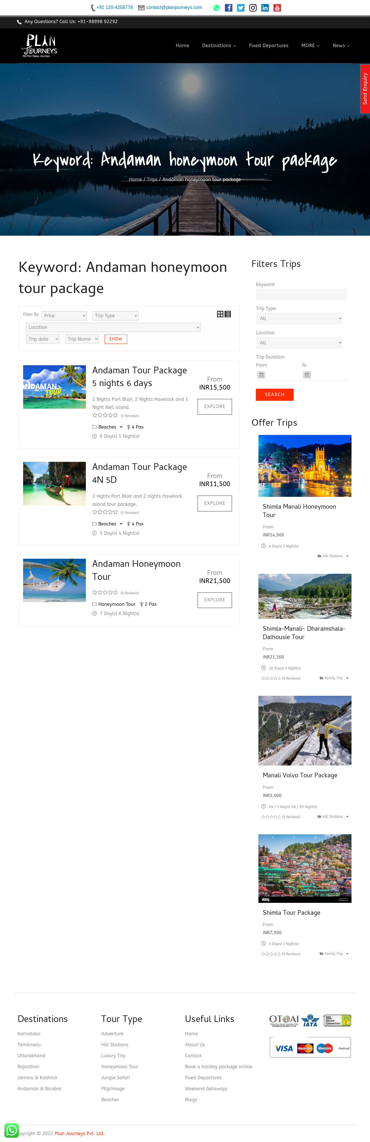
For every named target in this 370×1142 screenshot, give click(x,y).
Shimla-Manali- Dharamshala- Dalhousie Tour (304, 633)
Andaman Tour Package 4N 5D (139, 475)
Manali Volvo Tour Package (300, 776)
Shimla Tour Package (291, 913)
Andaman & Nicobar (40, 1088)
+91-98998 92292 (97, 21)
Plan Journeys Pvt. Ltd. (80, 1133)
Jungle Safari (115, 1077)
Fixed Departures (268, 45)
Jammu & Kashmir (38, 1077)
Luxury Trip (113, 1055)
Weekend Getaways (206, 1088)
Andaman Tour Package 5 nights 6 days (139, 378)
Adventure (112, 1033)
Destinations (219, 45)
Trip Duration (270, 357)
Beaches (108, 427)
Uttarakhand (31, 1055)
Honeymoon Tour (117, 604)
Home (182, 45)
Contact (193, 1055)
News (341, 45)
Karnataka (29, 1033)
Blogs (191, 1099)
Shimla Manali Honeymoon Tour (299, 511)
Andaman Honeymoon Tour (136, 572)
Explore (214, 406)
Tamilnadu (29, 1044)
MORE (310, 45)
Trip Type (265, 308)
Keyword (265, 284)
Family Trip (334, 678)
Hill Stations (333, 556)
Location (265, 332)
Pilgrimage (113, 1088)
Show (116, 339)
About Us (195, 1044)
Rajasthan (29, 1066)
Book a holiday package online (218, 1066)
